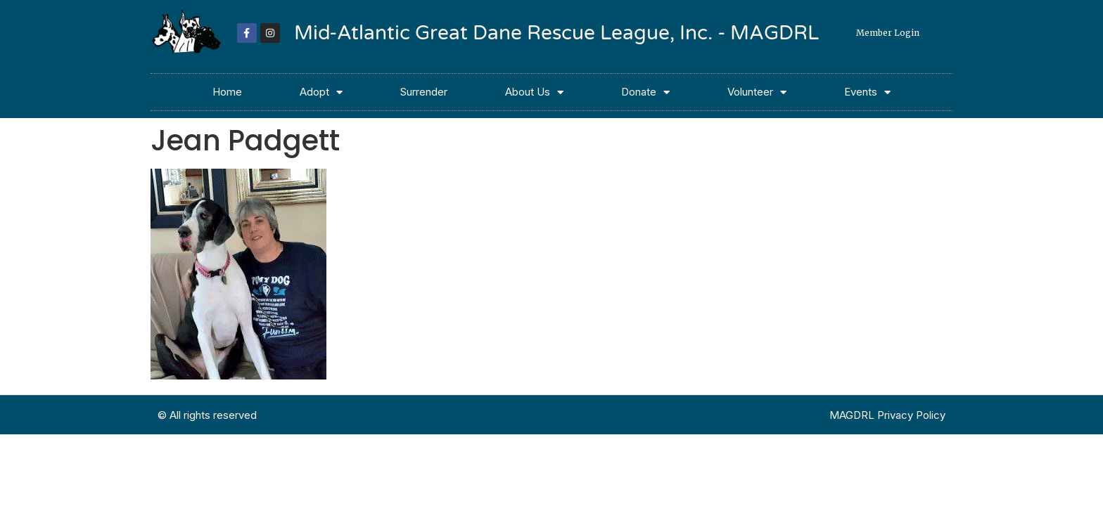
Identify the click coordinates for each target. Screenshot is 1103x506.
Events (867, 92)
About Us (534, 92)
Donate (645, 92)
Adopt (321, 92)
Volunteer (756, 92)
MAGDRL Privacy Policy (887, 415)
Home (227, 91)
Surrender (423, 91)
